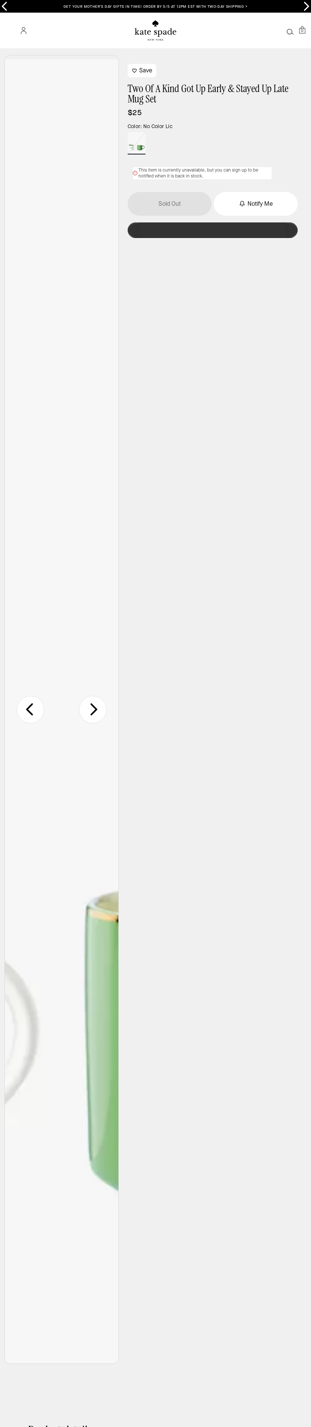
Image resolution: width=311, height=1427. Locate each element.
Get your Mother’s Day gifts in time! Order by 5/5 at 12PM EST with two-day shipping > (155, 6)
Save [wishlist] (142, 70)
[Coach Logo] (155, 30)
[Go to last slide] (30, 709)
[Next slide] (93, 709)
